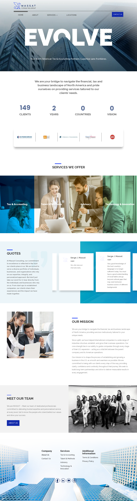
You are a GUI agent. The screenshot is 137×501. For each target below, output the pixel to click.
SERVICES (51, 15)
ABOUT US (13, 423)
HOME (20, 15)
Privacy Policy (88, 461)
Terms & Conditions (90, 457)
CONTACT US (117, 14)
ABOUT (35, 15)
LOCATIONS (71, 15)
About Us (45, 455)
